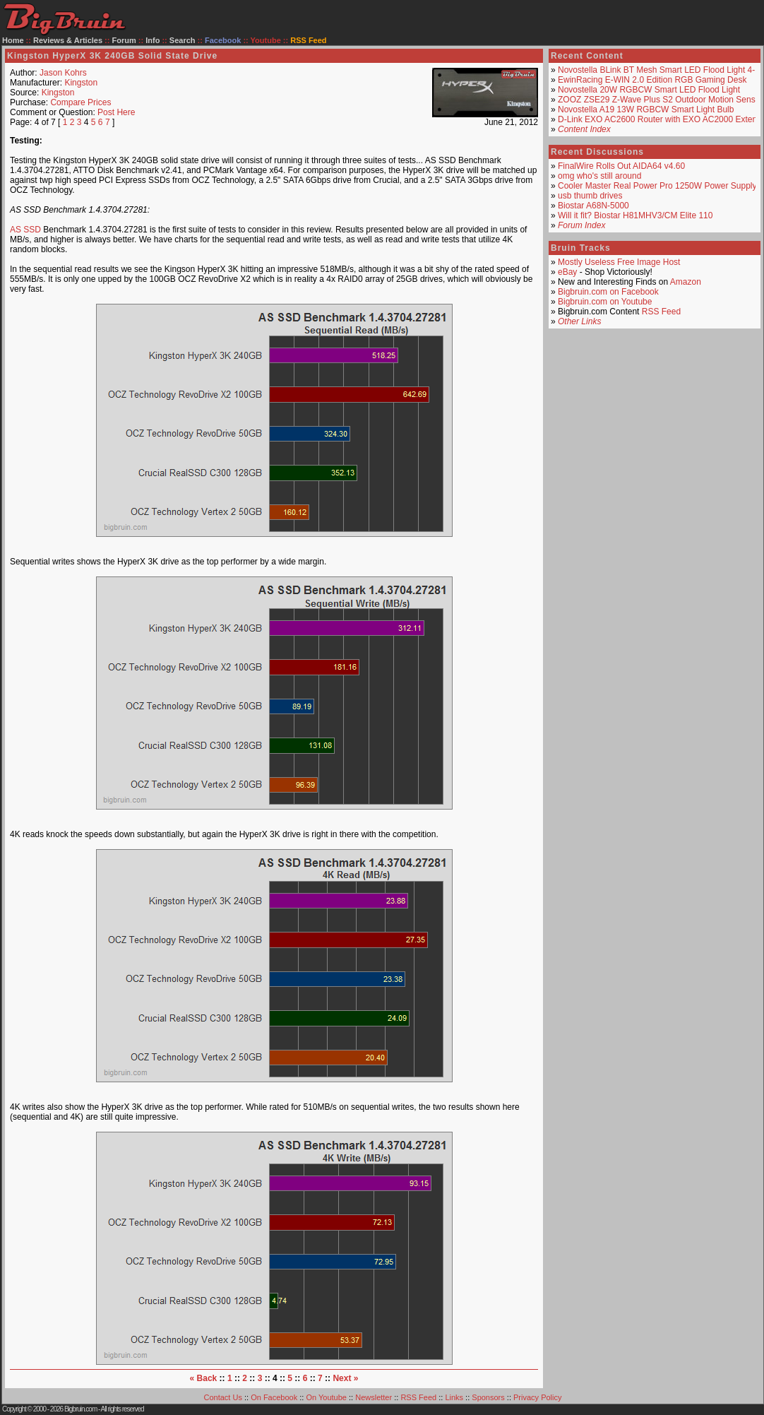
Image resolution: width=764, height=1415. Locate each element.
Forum (124, 40)
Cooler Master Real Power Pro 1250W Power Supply (657, 186)
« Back (203, 1378)
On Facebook (274, 1397)
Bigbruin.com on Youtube (605, 302)
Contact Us (223, 1397)
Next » (345, 1378)
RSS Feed (661, 311)
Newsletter (373, 1397)
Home (13, 40)
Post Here (116, 112)
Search (182, 40)
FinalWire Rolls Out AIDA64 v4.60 (621, 166)
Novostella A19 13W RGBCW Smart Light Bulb (646, 109)
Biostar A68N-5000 (593, 206)
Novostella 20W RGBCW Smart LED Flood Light (649, 90)
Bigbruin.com (80, 1409)
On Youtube (326, 1397)
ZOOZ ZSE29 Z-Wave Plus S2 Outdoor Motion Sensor (660, 100)
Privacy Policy (537, 1397)
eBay (567, 272)
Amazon (685, 282)
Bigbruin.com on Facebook (608, 292)
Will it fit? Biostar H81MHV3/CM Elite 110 (635, 215)
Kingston (80, 83)
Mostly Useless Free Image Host (619, 262)
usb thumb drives (590, 196)
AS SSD (25, 230)
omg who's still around (599, 176)
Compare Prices (80, 102)
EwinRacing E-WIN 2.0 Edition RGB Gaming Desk (652, 80)
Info (152, 40)
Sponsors (488, 1397)
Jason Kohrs (63, 73)
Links (454, 1397)
